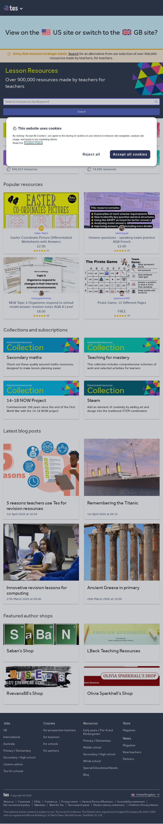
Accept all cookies (130, 154)
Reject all (91, 154)
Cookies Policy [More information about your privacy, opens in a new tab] (33, 143)
